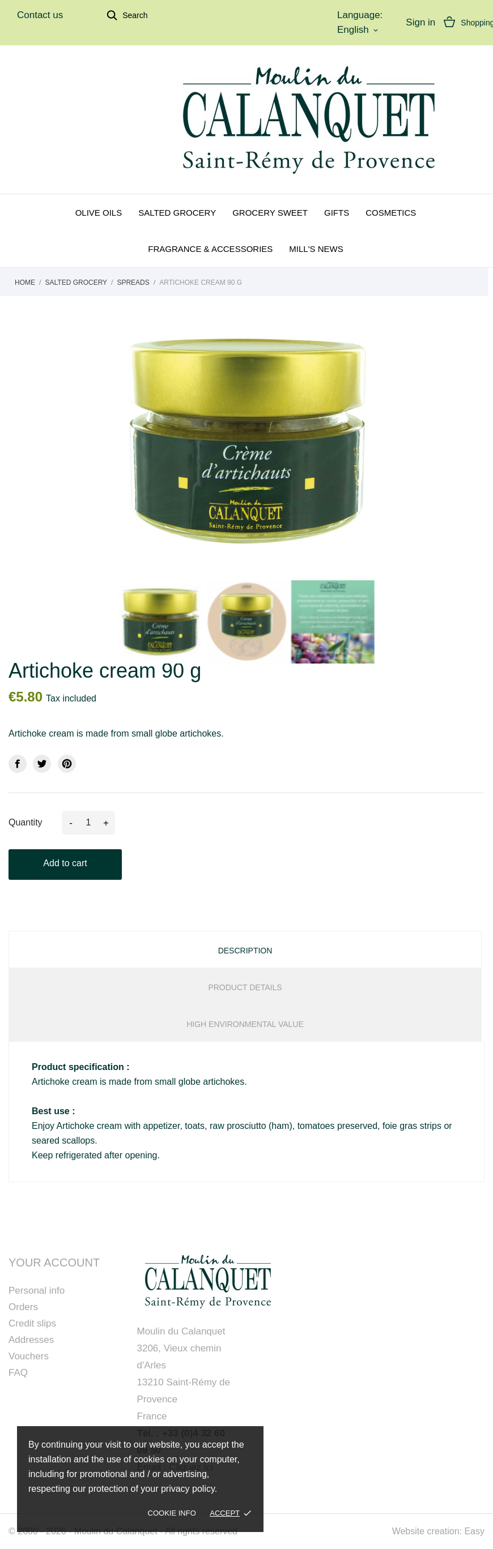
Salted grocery (177, 212)
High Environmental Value (245, 1024)
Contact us (40, 15)
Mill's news (316, 249)
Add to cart (65, 863)
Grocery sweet (270, 212)
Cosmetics (391, 212)
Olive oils (98, 212)
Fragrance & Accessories (210, 249)
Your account (54, 1262)
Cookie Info (172, 1513)
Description (245, 950)
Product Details (245, 987)
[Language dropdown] (358, 30)
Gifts (336, 212)
